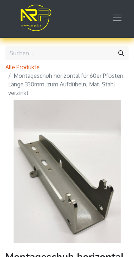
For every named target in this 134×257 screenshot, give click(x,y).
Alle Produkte (22, 67)
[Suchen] (121, 53)
